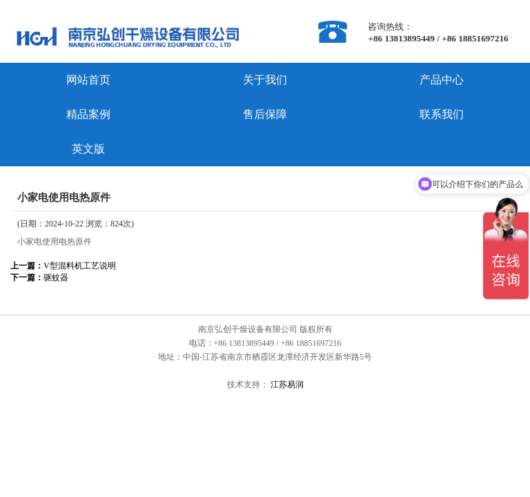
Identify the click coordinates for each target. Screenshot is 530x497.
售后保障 (265, 114)
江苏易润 (286, 384)
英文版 (88, 149)
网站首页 (88, 80)
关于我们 (265, 80)
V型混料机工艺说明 (63, 266)
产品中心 (442, 80)
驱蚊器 (39, 277)
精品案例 (88, 114)
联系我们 (442, 114)
